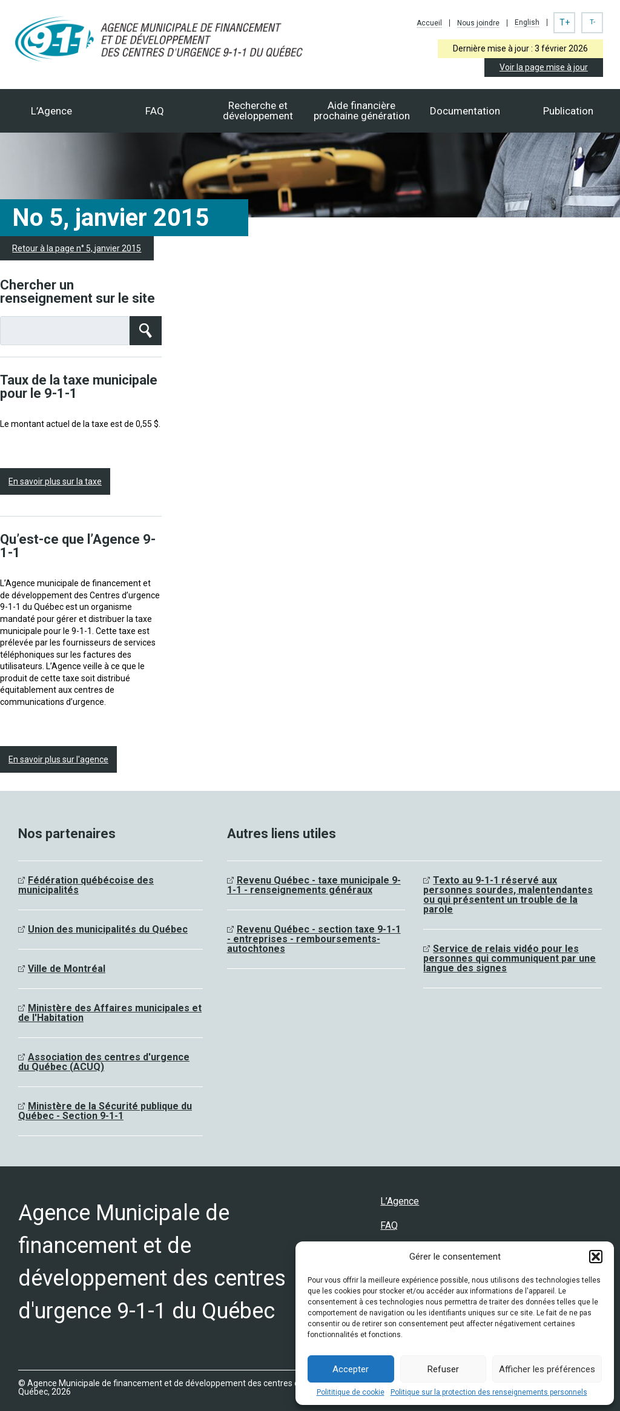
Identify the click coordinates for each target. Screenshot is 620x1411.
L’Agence (51, 111)
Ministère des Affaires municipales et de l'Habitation (110, 1012)
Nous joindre (478, 23)
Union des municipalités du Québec (108, 929)
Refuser (443, 1369)
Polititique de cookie (350, 1392)
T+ (564, 22)
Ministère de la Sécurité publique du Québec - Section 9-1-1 (105, 1111)
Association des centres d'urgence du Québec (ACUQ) (104, 1061)
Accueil (429, 23)
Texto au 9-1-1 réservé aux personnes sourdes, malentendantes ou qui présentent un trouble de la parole (508, 894)
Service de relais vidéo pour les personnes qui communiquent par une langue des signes (509, 958)
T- (592, 22)
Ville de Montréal (66, 968)
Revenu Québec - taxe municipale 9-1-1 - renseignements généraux (314, 885)
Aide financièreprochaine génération (362, 110)
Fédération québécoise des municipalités (86, 885)
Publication (568, 111)
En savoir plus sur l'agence (58, 759)
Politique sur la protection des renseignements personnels (489, 1392)
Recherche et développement (258, 110)
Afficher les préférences (547, 1369)
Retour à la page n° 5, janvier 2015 (76, 248)
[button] (596, 1257)
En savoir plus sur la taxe (55, 481)
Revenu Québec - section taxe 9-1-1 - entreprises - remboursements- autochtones (314, 939)
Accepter (350, 1369)
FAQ (154, 111)
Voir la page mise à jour (544, 67)
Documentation (465, 111)
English (527, 22)
